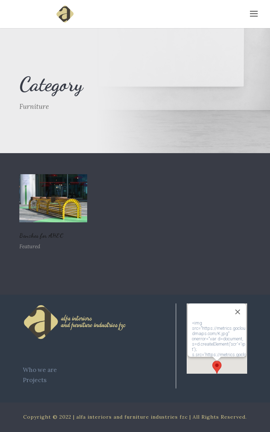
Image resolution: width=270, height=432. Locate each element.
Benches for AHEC (41, 235)
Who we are (40, 370)
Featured (29, 246)
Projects (34, 380)
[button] (216, 367)
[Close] (237, 311)
